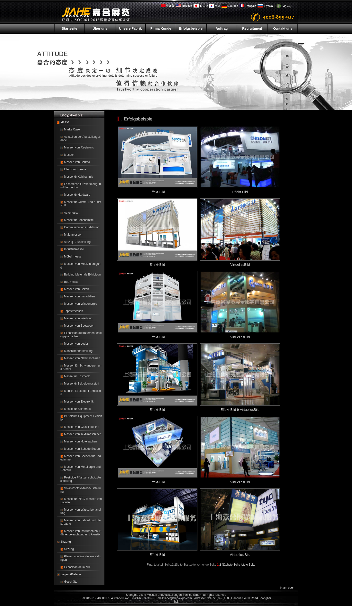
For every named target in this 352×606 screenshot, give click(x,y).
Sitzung (65, 541)
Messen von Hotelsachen (80, 441)
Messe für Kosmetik (77, 376)
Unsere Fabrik (130, 28)
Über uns (100, 28)
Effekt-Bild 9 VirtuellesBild (240, 410)
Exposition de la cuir (77, 567)
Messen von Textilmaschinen (82, 434)
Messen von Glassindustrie (81, 427)
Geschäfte (70, 581)
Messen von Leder (76, 343)
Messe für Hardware (77, 194)
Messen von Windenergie (80, 303)
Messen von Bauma (77, 162)
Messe (64, 122)
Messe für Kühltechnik (78, 176)
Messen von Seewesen (79, 325)
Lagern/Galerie (70, 574)
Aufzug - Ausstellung (77, 242)
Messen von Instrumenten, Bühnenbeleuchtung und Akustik (80, 532)
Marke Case (72, 129)
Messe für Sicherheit (77, 409)
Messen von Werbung (78, 318)
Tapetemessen (73, 311)
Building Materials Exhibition (82, 274)
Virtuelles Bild (240, 555)
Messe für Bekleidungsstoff (81, 383)
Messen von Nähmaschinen (82, 358)
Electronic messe (75, 169)
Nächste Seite (231, 564)
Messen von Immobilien (79, 296)
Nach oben (287, 587)
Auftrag (222, 28)
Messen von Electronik (78, 401)
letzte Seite (248, 564)
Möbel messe (72, 256)
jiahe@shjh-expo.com (178, 598)
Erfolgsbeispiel (191, 28)
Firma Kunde (160, 28)
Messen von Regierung (79, 147)
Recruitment (252, 28)
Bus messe (71, 282)
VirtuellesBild (240, 264)
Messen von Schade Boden (82, 448)
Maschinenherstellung (78, 351)
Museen (69, 154)
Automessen (72, 212)
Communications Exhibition (81, 227)
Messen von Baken (76, 289)
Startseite (69, 28)
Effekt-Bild (157, 192)
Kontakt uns (282, 28)
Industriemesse (74, 249)
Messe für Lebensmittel (79, 220)
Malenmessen (73, 234)
